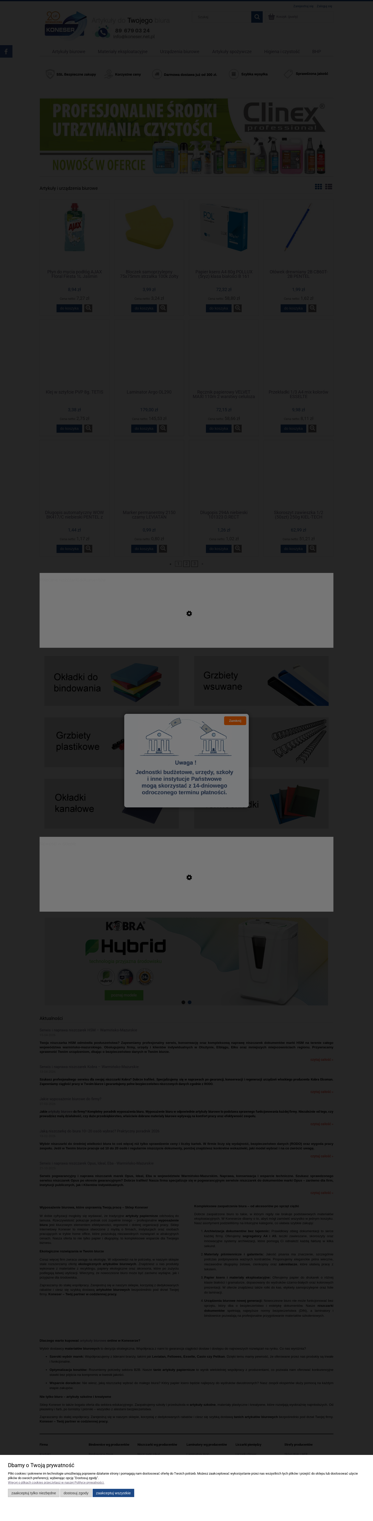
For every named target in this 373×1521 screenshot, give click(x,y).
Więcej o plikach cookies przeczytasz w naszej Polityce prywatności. (56, 1482)
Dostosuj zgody (75, 1493)
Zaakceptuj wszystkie (113, 1493)
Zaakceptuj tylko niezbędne (33, 1493)
